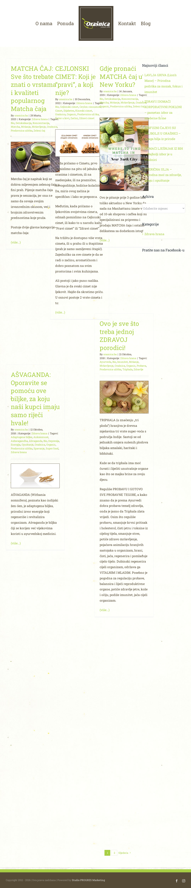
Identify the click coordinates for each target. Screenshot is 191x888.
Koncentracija (41, 123)
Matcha (15, 126)
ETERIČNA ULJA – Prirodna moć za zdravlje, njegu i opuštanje (163, 175)
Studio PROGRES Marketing (88, 880)
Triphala (127, 369)
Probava (141, 365)
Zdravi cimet (86, 118)
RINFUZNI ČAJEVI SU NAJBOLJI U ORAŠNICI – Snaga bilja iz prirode (162, 133)
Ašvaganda (35, 441)
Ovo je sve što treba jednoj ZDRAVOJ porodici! (119, 335)
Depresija (53, 441)
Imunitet (122, 362)
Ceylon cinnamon (90, 106)
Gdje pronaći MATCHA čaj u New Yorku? (121, 76)
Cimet (58, 110)
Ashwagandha (19, 441)
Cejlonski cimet (69, 106)
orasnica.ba (21, 115)
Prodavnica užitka (21, 130)
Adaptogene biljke (21, 437)
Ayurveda (105, 362)
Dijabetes (69, 110)
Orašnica (60, 114)
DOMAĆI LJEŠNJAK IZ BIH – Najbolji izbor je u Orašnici (163, 154)
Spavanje (39, 448)
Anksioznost (40, 437)
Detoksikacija (23, 123)
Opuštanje (28, 444)
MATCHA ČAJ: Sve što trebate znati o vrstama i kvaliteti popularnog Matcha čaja (33, 88)
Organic (71, 114)
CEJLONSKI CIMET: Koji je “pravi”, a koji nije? (75, 80)
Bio (12, 123)
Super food (52, 448)
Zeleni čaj (39, 130)
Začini (74, 118)
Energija (15, 444)
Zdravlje (138, 369)
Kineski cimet (83, 110)
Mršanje (26, 126)
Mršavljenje (39, 126)
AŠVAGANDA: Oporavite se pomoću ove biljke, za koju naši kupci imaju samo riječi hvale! (35, 398)
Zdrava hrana (40, 119)
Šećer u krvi (62, 118)
